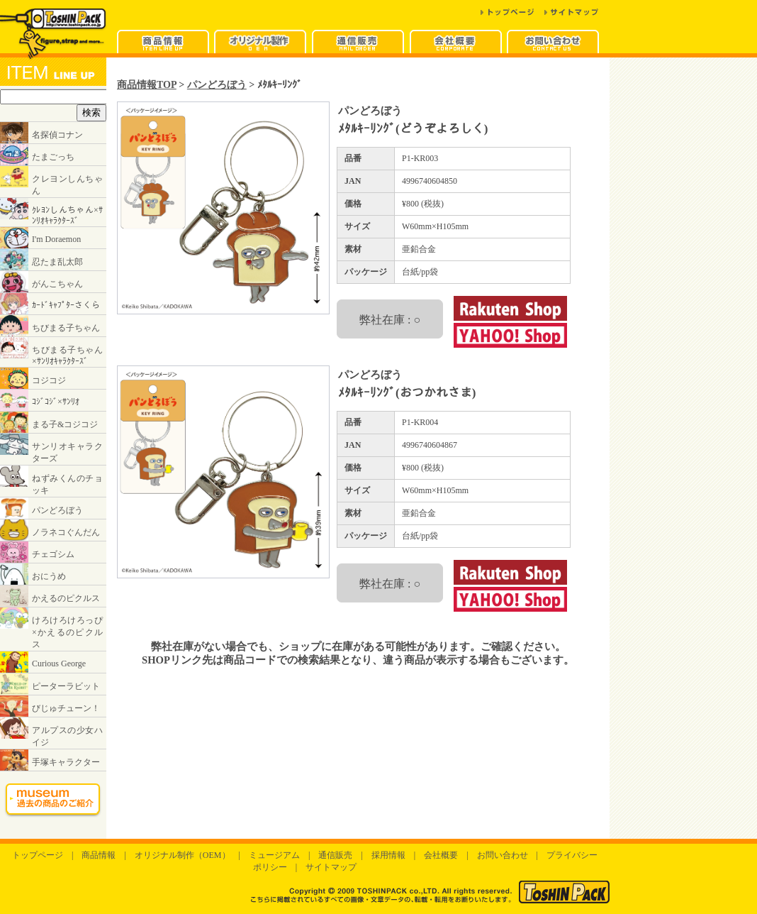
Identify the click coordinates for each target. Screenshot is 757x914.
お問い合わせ (502, 855)
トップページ (37, 855)
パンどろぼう (217, 84)
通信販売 (335, 855)
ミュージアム (274, 855)
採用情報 (388, 855)
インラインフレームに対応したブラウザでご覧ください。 (53, 448)
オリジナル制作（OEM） (182, 855)
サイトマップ (331, 867)
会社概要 (441, 855)
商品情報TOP (146, 84)
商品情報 (99, 855)
